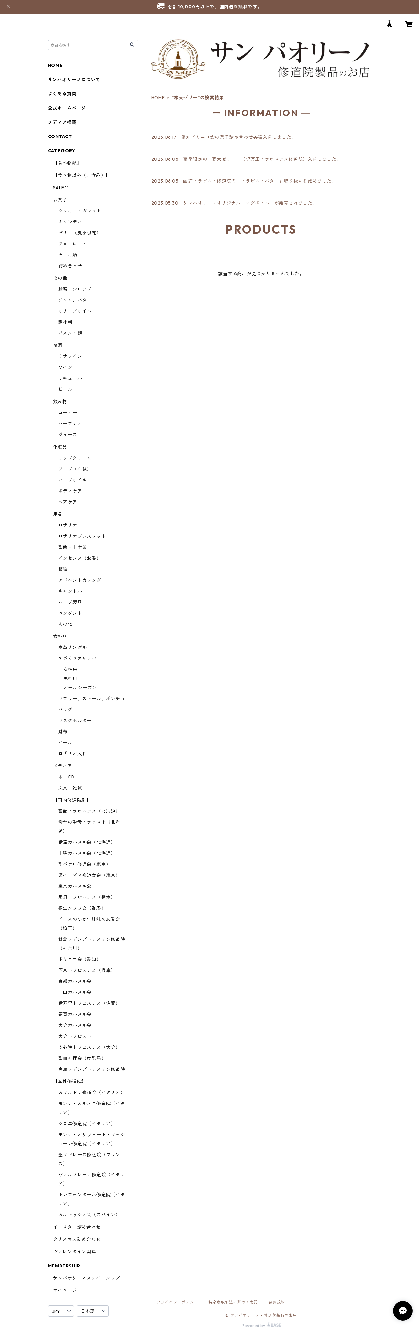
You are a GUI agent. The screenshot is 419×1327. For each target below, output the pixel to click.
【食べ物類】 (67, 163)
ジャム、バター (75, 300)
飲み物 (60, 402)
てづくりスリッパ (77, 658)
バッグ (65, 709)
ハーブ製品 (70, 602)
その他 (60, 278)
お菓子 (60, 200)
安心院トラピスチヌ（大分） (89, 1047)
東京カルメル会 (75, 886)
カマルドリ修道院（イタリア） (91, 1092)
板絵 (63, 569)
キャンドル (70, 591)
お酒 (58, 345)
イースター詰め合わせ (77, 1227)
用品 (58, 514)
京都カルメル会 (75, 981)
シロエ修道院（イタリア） (87, 1123)
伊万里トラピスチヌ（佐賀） (89, 1003)
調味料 (65, 322)
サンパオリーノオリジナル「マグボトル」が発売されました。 (250, 203)
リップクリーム (75, 458)
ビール (65, 389)
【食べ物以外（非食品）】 (82, 175)
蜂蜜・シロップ (75, 289)
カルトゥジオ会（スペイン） (89, 1215)
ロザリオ (67, 525)
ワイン (65, 367)
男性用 (70, 678)
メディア (62, 766)
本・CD (66, 777)
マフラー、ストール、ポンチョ (91, 699)
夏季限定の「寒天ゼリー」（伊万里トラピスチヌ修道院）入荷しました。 (262, 159)
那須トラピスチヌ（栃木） (87, 897)
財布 (63, 731)
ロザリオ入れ (72, 753)
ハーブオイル (72, 480)
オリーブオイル (75, 311)
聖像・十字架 (72, 547)
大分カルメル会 (75, 1025)
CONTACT (60, 136)
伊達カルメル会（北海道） (87, 842)
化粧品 (60, 447)
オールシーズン (80, 688)
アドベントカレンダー (82, 580)
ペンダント (70, 613)
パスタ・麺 (70, 333)
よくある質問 (62, 94)
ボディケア (70, 491)
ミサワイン (70, 356)
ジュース (67, 435)
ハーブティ (70, 424)
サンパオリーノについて (74, 79)
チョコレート (72, 244)
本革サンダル (72, 647)
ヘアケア (67, 502)
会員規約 (276, 1302)
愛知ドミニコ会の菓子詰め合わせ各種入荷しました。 (238, 137)
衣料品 (60, 636)
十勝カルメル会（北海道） (87, 853)
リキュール (70, 378)
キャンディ (70, 222)
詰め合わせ (70, 266)
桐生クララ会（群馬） (82, 908)
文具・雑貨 (70, 788)
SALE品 (61, 187)
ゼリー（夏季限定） (79, 233)
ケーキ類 (67, 255)
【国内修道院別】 (72, 800)
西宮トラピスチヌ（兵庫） (87, 970)
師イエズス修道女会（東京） (89, 875)
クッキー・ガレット (79, 211)
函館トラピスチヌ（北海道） (89, 811)
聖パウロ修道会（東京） (84, 864)
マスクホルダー (75, 720)
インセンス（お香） (79, 558)
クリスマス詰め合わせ (77, 1239)
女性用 (70, 669)
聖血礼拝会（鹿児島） (82, 1058)
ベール (65, 742)
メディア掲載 (62, 122)
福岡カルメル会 (75, 1014)
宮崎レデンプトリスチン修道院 (91, 1069)
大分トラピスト (75, 1036)
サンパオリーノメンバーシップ (86, 1278)
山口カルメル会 (75, 992)
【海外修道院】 (70, 1081)
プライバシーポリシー (177, 1302)
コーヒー (67, 413)
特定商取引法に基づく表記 (233, 1302)
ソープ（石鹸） (75, 469)
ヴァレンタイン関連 (74, 1252)
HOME (158, 98)
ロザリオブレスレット (82, 536)
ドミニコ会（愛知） (79, 959)
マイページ (65, 1290)
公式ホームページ (67, 108)
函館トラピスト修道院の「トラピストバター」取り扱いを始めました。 (259, 181)
